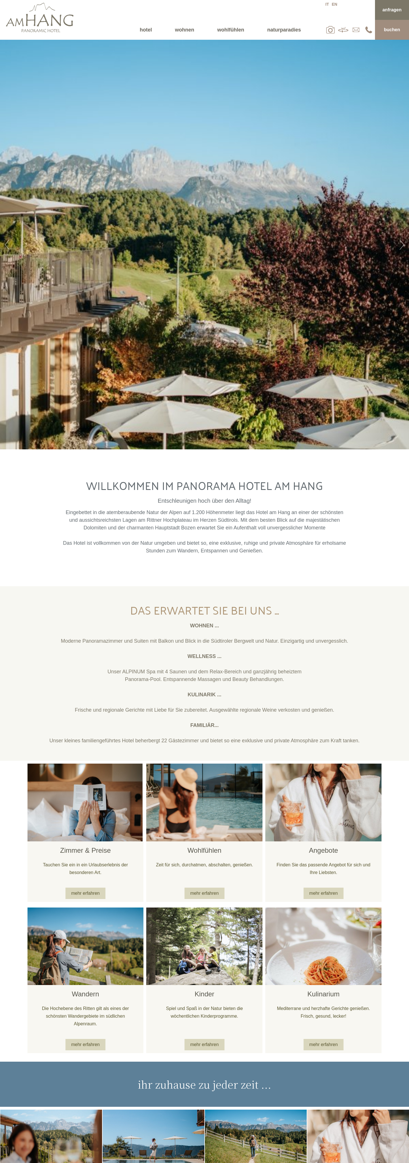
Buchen (392, 29)
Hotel (146, 30)
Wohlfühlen (230, 30)
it (327, 4)
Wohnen (184, 30)
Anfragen (392, 9)
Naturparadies (284, 30)
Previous (7, 244)
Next (402, 244)
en (334, 4)
